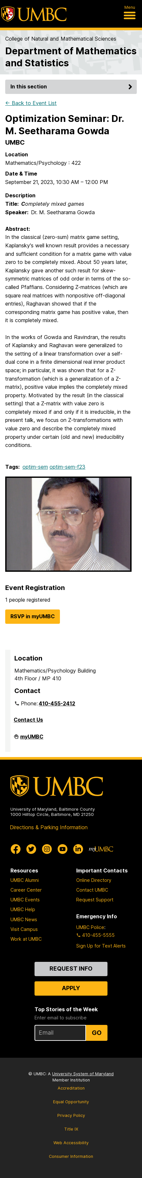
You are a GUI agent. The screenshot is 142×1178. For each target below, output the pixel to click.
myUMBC (31, 739)
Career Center (26, 890)
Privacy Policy (71, 1115)
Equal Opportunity (71, 1101)
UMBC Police (90, 927)
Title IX (71, 1129)
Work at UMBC (26, 939)
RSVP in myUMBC (32, 616)
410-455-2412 (57, 703)
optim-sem (35, 467)
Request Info (71, 968)
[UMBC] (33, 14)
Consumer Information (71, 1156)
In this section (72, 86)
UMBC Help (22, 909)
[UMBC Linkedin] (78, 849)
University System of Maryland (83, 1073)
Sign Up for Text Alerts (101, 946)
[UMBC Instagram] (47, 849)
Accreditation (71, 1088)
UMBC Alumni (24, 880)
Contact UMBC (92, 890)
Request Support (94, 899)
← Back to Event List (31, 103)
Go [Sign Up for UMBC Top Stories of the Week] (97, 1033)
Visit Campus (24, 929)
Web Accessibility (71, 1142)
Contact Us (28, 719)
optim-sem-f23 (67, 467)
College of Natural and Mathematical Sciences (60, 38)
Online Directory (93, 880)
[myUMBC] (101, 849)
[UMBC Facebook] (15, 849)
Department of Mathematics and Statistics (70, 57)
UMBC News (23, 919)
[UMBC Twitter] (31, 849)
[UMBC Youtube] (62, 849)
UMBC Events (25, 899)
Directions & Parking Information (49, 827)
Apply (71, 988)
